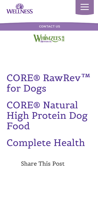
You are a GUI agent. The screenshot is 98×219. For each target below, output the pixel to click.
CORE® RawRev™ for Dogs (49, 83)
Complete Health (46, 143)
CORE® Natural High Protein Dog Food (47, 115)
